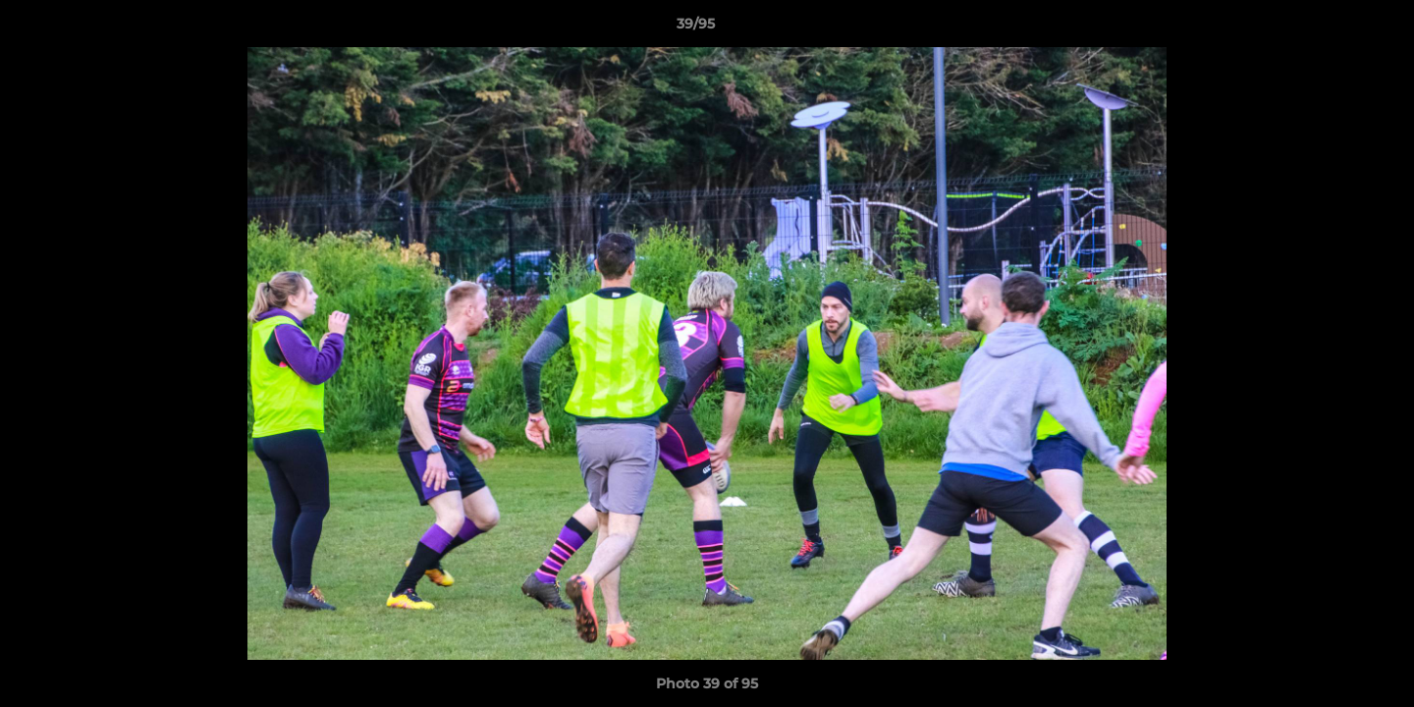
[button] (1331, 28)
